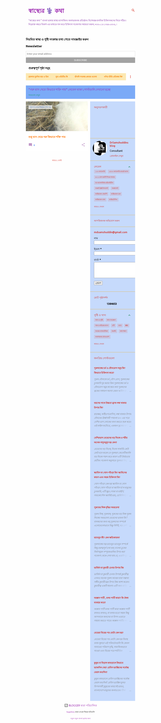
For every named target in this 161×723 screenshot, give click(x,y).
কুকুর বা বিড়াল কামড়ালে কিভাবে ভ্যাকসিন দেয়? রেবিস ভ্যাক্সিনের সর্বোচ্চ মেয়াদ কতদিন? (111, 667)
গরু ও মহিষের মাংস (101, 325)
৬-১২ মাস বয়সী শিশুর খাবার (105, 177)
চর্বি (113, 325)
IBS (126, 325)
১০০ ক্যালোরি (100, 171)
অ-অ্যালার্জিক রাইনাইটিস (104, 183)
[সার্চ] (133, 10)
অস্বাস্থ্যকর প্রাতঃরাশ (102, 337)
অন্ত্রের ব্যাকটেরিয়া (101, 331)
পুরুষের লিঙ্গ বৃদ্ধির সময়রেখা (106, 507)
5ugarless (70, 712)
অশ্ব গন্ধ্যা (123, 331)
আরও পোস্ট (57, 160)
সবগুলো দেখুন (34, 95)
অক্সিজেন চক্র (116, 194)
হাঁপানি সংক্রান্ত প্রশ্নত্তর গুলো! (86, 77)
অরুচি (114, 331)
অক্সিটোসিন (113, 199)
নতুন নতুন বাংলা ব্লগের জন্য (81, 718)
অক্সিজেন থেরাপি (101, 194)
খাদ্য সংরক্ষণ (111, 320)
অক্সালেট (115, 188)
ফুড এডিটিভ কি (62, 77)
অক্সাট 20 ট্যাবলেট (101, 188)
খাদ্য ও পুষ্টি (99, 320)
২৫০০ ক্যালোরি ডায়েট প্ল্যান (118, 171)
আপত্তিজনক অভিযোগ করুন (107, 220)
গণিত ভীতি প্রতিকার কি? (113, 77)
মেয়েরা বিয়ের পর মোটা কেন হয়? (108, 632)
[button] (83, 145)
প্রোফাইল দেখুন (116, 156)
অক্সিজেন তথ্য (100, 199)
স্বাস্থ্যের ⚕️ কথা (46, 10)
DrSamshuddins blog (119, 144)
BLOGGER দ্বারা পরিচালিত (80, 705)
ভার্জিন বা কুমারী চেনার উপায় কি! (109, 567)
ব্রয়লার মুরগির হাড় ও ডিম (38, 77)
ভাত (119, 325)
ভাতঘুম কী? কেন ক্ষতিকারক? (107, 537)
